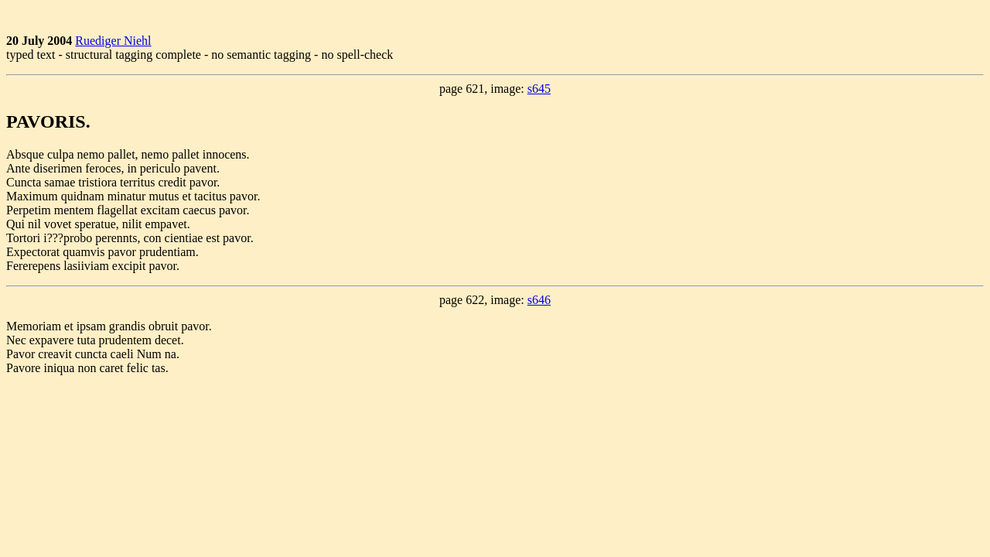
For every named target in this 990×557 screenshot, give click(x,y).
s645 (539, 88)
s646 (539, 299)
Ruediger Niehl (113, 40)
